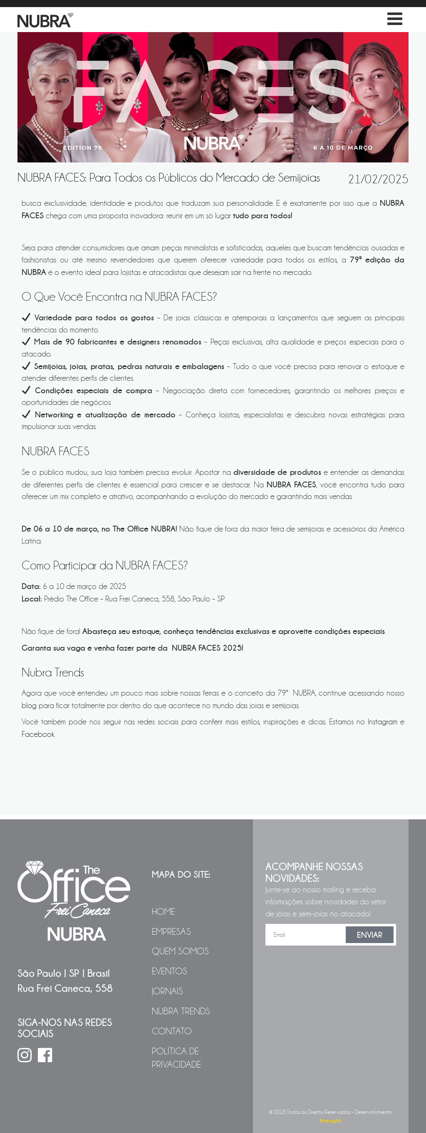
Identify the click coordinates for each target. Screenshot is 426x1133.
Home (163, 912)
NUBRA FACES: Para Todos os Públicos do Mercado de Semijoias (168, 177)
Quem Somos (180, 951)
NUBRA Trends (181, 1011)
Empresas (171, 932)
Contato (172, 1031)
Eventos (169, 971)
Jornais (167, 991)
